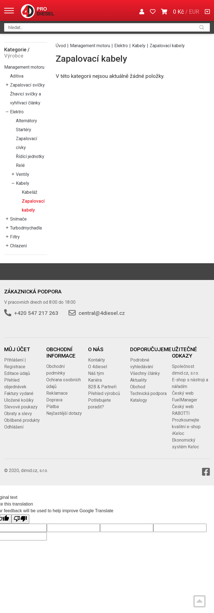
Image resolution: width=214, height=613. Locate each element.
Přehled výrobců (104, 393)
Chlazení (18, 245)
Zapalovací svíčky (27, 85)
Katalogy (138, 400)
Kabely (22, 183)
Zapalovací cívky (26, 143)
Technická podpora (148, 393)
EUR (194, 11)
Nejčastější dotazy (64, 413)
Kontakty (96, 360)
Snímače (18, 219)
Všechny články (145, 373)
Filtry (15, 237)
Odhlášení (13, 427)
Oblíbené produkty (22, 420)
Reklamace (57, 393)
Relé (20, 165)
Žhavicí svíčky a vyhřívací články (25, 98)
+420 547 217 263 (36, 313)
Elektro (17, 111)
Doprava (54, 400)
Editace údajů (17, 373)
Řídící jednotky (30, 156)
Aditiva (16, 76)
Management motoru (24, 67)
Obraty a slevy (18, 413)
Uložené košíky (19, 400)
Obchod (137, 386)
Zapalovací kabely (33, 205)
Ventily (22, 174)
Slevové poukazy (21, 407)
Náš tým (96, 373)
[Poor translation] (20, 519)
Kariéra (95, 380)
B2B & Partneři (102, 386)
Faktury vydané (18, 393)
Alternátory (26, 120)
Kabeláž (29, 192)
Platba (52, 406)
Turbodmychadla (26, 228)
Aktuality (138, 380)
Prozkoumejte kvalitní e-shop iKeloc (186, 426)
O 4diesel (97, 366)
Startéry (23, 129)
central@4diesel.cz (102, 313)
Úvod (61, 45)
